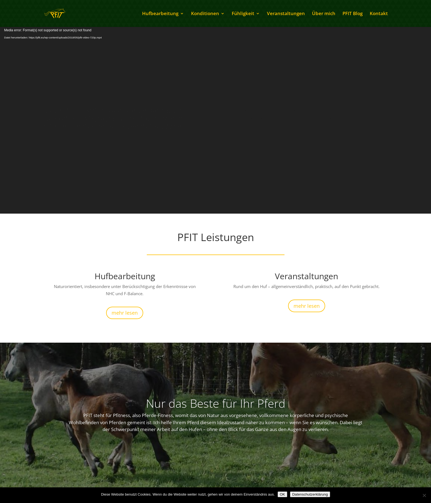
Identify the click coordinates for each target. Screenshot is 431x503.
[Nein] (424, 495)
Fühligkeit (243, 14)
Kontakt (379, 14)
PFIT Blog (352, 14)
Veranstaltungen (286, 14)
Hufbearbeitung (160, 14)
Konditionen (205, 14)
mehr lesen (125, 312)
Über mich (323, 14)
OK (282, 494)
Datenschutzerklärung (310, 494)
